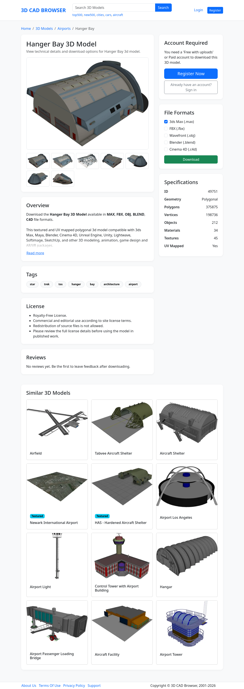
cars (108, 15)
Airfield (36, 453)
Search (163, 7)
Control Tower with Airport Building (117, 588)
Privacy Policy (74, 685)
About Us (28, 685)
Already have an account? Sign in (191, 87)
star (32, 284)
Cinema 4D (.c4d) (183, 149)
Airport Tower (171, 654)
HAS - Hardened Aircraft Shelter (121, 522)
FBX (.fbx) (176, 128)
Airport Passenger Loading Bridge (52, 655)
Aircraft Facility (107, 654)
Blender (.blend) (182, 142)
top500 (77, 15)
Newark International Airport (54, 522)
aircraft (118, 15)
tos (60, 284)
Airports (64, 28)
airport (133, 284)
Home (26, 28)
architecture (112, 284)
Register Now (191, 73)
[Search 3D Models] (113, 7)
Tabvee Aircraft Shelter (113, 453)
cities (100, 15)
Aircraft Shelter (172, 453)
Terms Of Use (50, 685)
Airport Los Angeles (176, 517)
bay (92, 284)
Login (198, 10)
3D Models (44, 28)
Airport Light (40, 586)
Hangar (166, 586)
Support (94, 685)
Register (215, 10)
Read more (35, 253)
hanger (76, 284)
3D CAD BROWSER (43, 10)
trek (46, 284)
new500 (89, 15)
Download (191, 159)
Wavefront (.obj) (182, 135)
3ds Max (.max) (181, 121)
